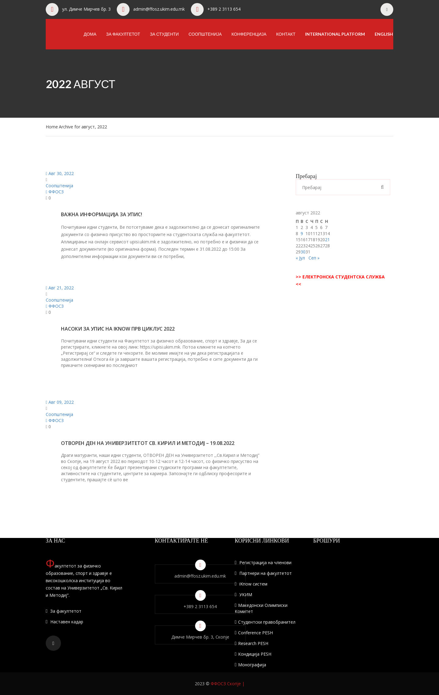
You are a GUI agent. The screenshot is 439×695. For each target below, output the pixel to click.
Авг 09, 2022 (60, 402)
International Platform (335, 34)
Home (52, 127)
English (384, 34)
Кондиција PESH (253, 654)
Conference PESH (254, 633)
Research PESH (251, 643)
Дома (90, 34)
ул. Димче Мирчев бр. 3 (86, 9)
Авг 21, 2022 (60, 288)
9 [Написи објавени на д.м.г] (302, 233)
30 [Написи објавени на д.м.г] (303, 252)
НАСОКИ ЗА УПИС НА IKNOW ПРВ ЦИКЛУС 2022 (118, 328)
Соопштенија (205, 34)
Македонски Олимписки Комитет (261, 608)
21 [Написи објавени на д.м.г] (327, 239)
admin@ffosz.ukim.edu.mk (159, 9)
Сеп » (314, 258)
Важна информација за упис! (101, 214)
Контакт (285, 34)
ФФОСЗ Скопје (226, 683)
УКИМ (243, 594)
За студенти (164, 34)
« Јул (300, 258)
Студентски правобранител (265, 622)
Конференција (248, 34)
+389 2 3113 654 (224, 9)
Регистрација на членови (263, 562)
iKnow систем (251, 584)
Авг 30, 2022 (60, 173)
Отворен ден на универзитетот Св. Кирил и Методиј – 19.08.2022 (147, 443)
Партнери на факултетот (263, 573)
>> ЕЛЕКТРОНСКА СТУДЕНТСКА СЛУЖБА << (340, 280)
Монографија (250, 665)
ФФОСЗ (55, 192)
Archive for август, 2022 (83, 127)
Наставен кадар (64, 622)
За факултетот (123, 34)
